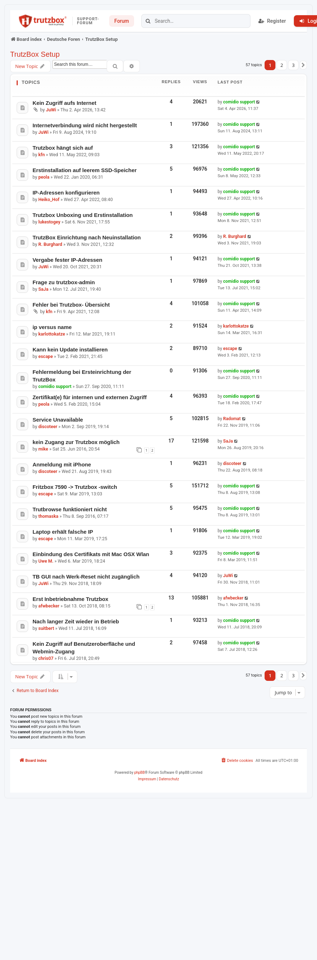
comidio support (239, 101)
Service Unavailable (58, 420)
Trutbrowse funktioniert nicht (70, 509)
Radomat (232, 418)
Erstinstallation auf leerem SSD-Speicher (85, 170)
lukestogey (49, 222)
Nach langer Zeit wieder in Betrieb (76, 621)
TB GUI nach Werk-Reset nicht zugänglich (86, 576)
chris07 (45, 658)
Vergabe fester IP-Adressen (67, 260)
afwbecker (48, 606)
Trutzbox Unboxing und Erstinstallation (83, 215)
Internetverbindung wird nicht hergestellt (85, 125)
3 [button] (293, 65)
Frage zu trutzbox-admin (64, 282)
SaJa (43, 289)
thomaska (48, 516)
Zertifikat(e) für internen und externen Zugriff (90, 397)
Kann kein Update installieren (70, 349)
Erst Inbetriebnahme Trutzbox (70, 599)
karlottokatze (51, 334)
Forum (121, 21)
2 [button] (281, 65)
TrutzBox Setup (35, 54)
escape (45, 356)
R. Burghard (50, 244)
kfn (41, 154)
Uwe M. (45, 561)
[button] (303, 65)
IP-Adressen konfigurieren (66, 192)
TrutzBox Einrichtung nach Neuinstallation (87, 237)
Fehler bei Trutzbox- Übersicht (71, 305)
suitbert (46, 628)
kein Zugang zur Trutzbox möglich (76, 442)
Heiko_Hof (48, 199)
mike (43, 449)
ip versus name (52, 327)
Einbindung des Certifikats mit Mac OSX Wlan (91, 554)
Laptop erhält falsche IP (63, 532)
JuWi (51, 109)
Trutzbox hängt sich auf (63, 148)
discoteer (47, 426)
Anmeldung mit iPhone (62, 464)
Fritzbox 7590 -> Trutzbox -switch (75, 487)
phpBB (139, 773)
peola (44, 177)
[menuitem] (236, 760)
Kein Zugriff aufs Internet (64, 103)
